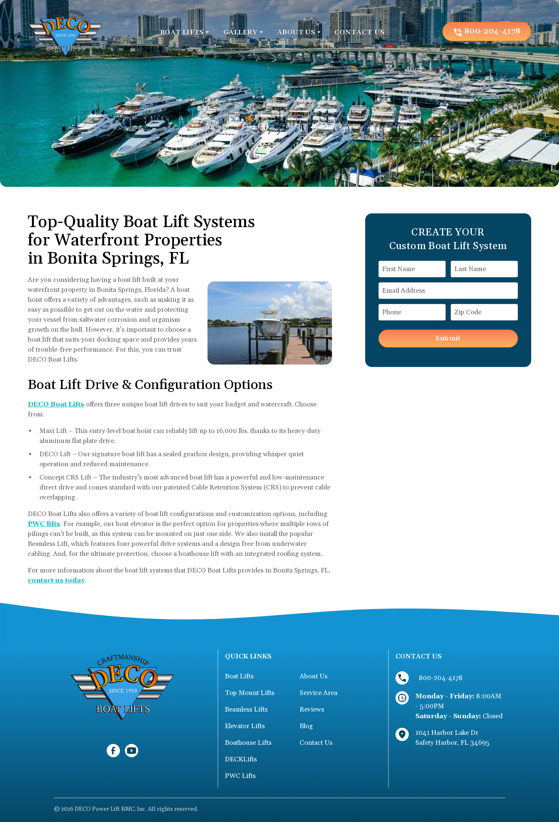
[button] (185, 32)
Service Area (318, 693)
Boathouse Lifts (248, 743)
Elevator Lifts (245, 726)
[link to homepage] (65, 31)
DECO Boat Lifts (56, 404)
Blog (306, 726)
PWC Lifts (240, 776)
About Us (313, 676)
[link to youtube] (131, 750)
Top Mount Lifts (249, 693)
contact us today (56, 580)
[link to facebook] (113, 750)
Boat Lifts (239, 676)
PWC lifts (44, 524)
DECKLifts (241, 759)
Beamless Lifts (246, 709)
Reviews (312, 709)
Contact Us (316, 743)
